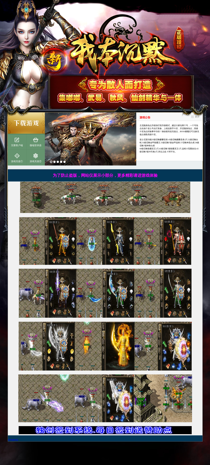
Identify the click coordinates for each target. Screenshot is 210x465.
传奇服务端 (13, 440)
